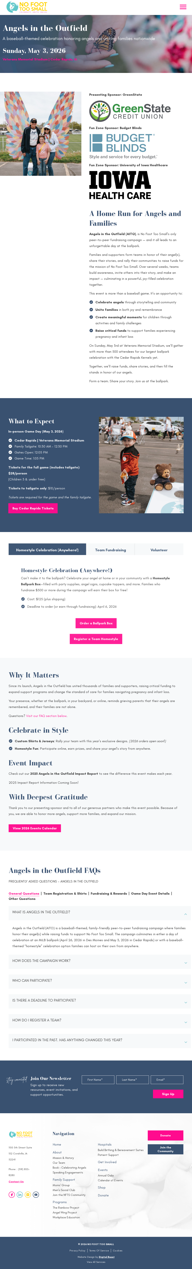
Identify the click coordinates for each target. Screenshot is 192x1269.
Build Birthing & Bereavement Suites (120, 1150)
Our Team (59, 1162)
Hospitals (105, 1144)
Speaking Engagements (68, 1172)
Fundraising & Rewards (109, 893)
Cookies (117, 1250)
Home (57, 1144)
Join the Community (165, 1149)
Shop (102, 1187)
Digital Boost (107, 1257)
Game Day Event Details (150, 893)
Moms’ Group (61, 1185)
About (57, 1152)
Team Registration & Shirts (65, 893)
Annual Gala (106, 1175)
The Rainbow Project (66, 1207)
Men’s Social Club (64, 1190)
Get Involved (107, 1162)
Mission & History (63, 1158)
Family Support (64, 1180)
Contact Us (16, 1181)
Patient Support (108, 1155)
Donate (103, 1195)
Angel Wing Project (65, 1212)
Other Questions (22, 898)
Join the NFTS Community (69, 1195)
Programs (60, 1202)
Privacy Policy (77, 1250)
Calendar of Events (110, 1180)
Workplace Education (66, 1217)
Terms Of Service (99, 1250)
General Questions (24, 893)
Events (103, 1170)
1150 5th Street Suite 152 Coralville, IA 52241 (20, 1153)
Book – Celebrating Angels (69, 1167)
